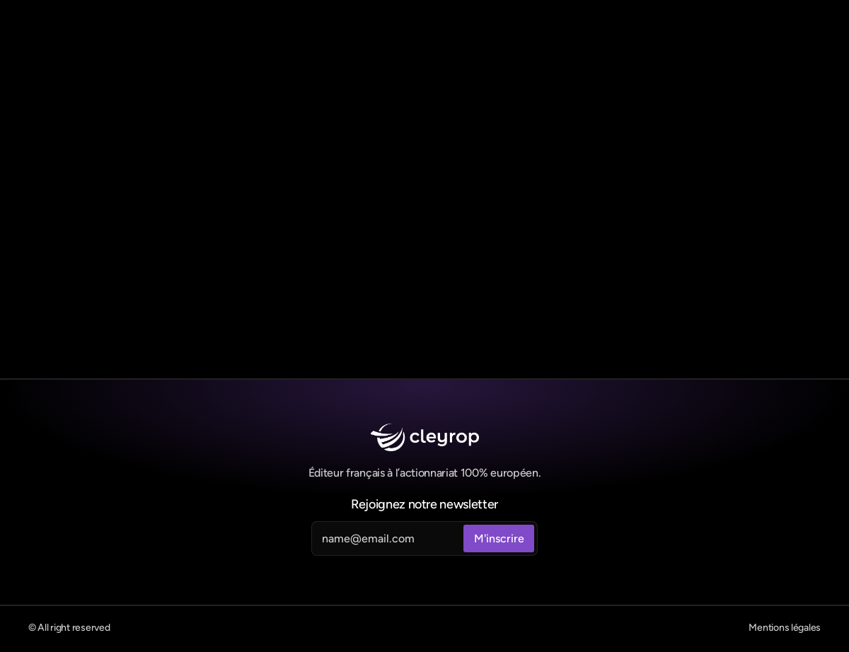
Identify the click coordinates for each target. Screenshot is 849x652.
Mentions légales (785, 628)
